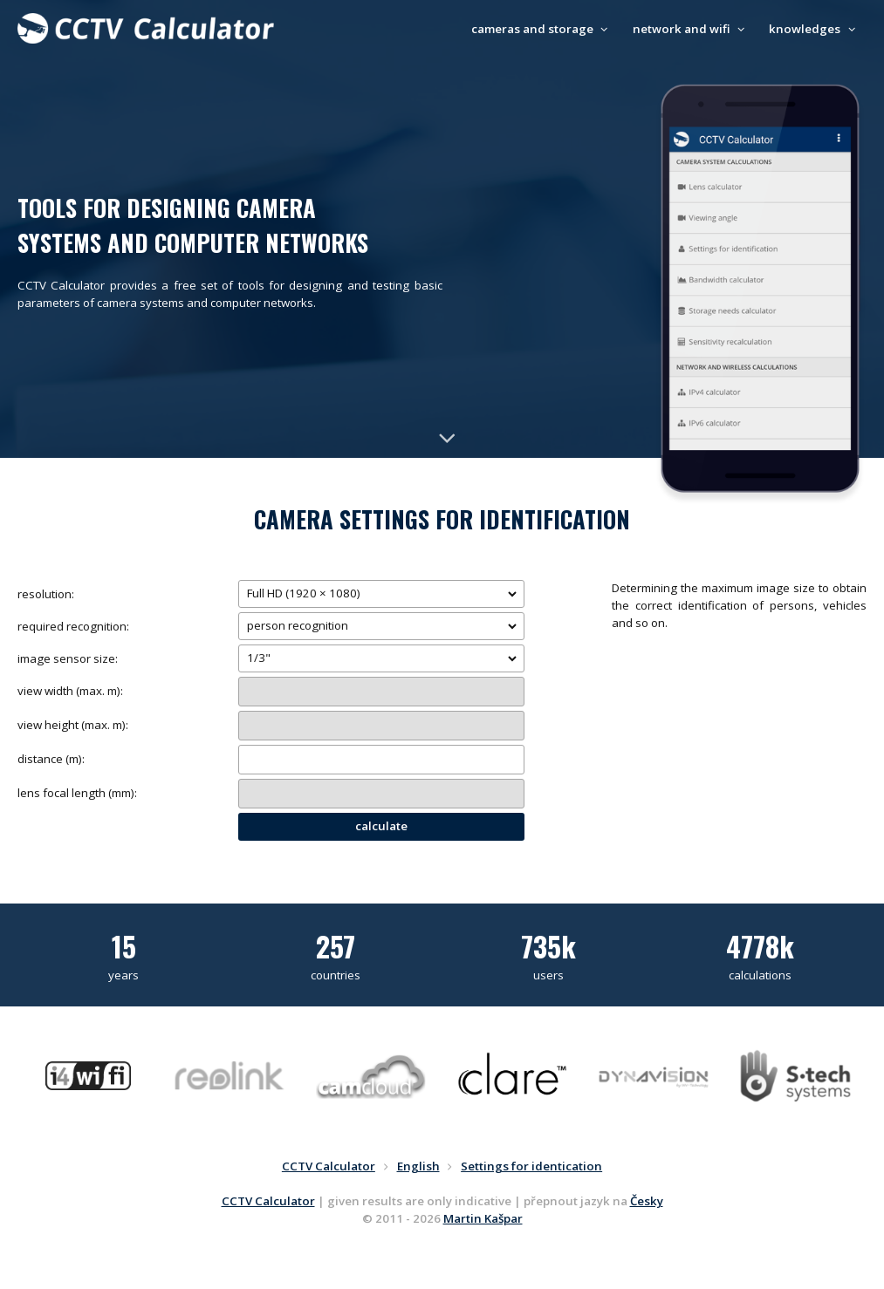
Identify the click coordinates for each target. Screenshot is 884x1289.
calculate (381, 826)
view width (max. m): (70, 691)
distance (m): (51, 759)
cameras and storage (542, 29)
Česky (646, 1201)
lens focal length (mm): (77, 793)
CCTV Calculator (268, 1201)
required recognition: (73, 626)
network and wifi (691, 29)
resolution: (45, 594)
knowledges (814, 29)
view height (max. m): (72, 725)
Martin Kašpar (483, 1218)
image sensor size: (67, 658)
